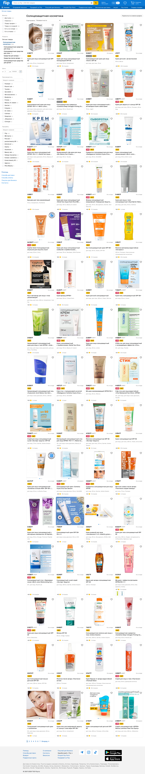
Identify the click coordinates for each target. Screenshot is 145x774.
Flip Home (124, 7)
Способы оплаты (7, 178)
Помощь (26, 750)
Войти (104, 2)
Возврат (26, 755)
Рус (118, 3)
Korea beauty (11, 160)
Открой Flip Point (69, 7)
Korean (12, 157)
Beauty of (11, 102)
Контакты (5, 183)
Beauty (9, 152)
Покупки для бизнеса (9, 180)
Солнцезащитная (9, 43)
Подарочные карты (85, 7)
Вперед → (45, 741)
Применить (20, 71)
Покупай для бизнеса (52, 7)
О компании (47, 750)
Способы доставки (8, 175)
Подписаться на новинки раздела (132, 16)
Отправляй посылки (20, 7)
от (5, 71)
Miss (9, 166)
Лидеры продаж (136, 7)
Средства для (12, 56)
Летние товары (6, 11)
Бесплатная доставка (102, 7)
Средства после (13, 58)
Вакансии (46, 755)
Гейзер (11, 155)
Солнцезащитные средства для (13, 48)
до (14, 71)
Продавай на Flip (36, 7)
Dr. (8, 111)
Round (9, 86)
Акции (115, 7)
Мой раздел (105, 3)
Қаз (113, 3)
